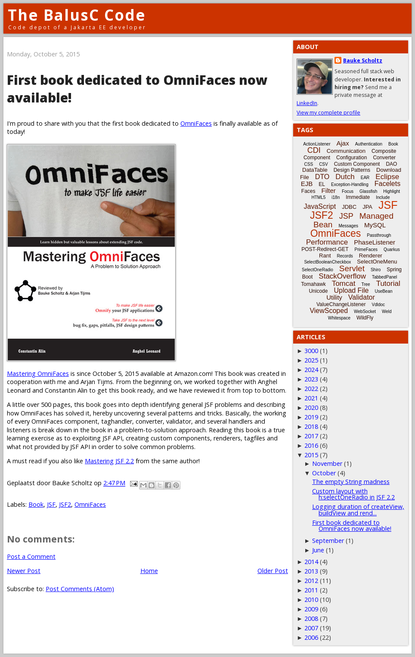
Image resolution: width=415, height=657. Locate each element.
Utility (334, 297)
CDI (314, 150)
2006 (311, 637)
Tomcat (344, 283)
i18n (335, 197)
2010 (311, 599)
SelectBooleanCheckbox (327, 262)
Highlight (391, 191)
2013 (311, 571)
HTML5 (319, 197)
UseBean (383, 291)
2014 (311, 562)
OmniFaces (196, 123)
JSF (51, 504)
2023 (311, 379)
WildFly (364, 318)
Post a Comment (31, 556)
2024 (311, 370)
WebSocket (365, 311)
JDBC (349, 207)
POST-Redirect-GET (324, 249)
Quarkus (392, 249)
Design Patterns (352, 170)
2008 (311, 618)
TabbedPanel (384, 277)
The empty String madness (351, 481)
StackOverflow (342, 276)
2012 (311, 580)
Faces (308, 191)
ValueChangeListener (341, 304)
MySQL (375, 225)
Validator (361, 297)
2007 (311, 628)
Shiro (376, 269)
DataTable (315, 170)
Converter (384, 158)
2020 (311, 407)
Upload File (351, 290)
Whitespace (339, 318)
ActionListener (316, 144)
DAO (391, 164)
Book (35, 504)
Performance (327, 242)
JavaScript (320, 206)
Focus (347, 191)
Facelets (387, 183)
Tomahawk (313, 284)
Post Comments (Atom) (80, 589)
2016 (311, 445)
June (318, 550)
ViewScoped (329, 310)
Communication (346, 151)
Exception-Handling (350, 184)
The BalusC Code (77, 15)
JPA (367, 207)
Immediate (358, 197)
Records (345, 256)
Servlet (352, 268)
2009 (311, 609)
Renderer (370, 255)
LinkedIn (307, 103)
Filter (329, 190)
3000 (311, 351)
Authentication (368, 144)
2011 (311, 590)
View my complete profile (328, 112)
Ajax (343, 143)
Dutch (344, 177)
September (328, 540)
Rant (325, 255)
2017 (311, 436)
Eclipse (387, 177)
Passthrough (379, 235)
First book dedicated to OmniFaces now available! (351, 525)
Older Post (272, 571)
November (327, 463)
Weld (387, 311)
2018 (311, 426)
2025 (311, 360)
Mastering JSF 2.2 (109, 461)
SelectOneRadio (317, 269)
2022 (311, 388)
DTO (322, 176)
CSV (323, 164)
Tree (365, 284)
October (324, 473)
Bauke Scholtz (362, 60)
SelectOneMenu (377, 261)
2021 (311, 398)
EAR (365, 177)
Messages (348, 225)
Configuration (351, 158)
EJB (307, 183)
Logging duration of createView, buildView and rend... (358, 509)
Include (383, 197)
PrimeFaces (366, 249)
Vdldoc (378, 304)
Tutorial (388, 283)
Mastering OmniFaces (38, 373)
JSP (346, 216)
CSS (308, 164)
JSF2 (65, 504)
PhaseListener (374, 242)
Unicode (318, 291)
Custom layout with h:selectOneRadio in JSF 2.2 (353, 494)
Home (149, 571)
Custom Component (357, 164)
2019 (311, 417)
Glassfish (368, 191)
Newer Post (23, 571)
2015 (311, 455)
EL (322, 184)
